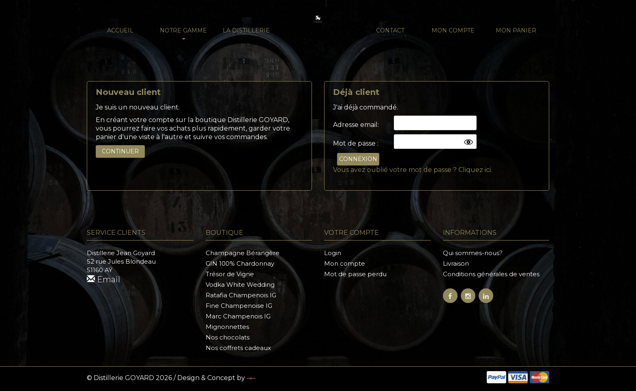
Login (332, 253)
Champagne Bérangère (242, 253)
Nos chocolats (227, 337)
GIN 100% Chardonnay (240, 263)
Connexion (358, 159)
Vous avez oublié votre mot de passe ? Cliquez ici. (412, 170)
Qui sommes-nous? (473, 253)
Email (103, 279)
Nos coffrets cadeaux (238, 348)
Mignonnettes (227, 327)
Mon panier (516, 30)
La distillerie (246, 30)
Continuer (120, 151)
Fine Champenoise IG (239, 305)
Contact (390, 30)
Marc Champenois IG (238, 316)
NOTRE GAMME (183, 33)
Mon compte (453, 30)
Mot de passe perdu (355, 274)
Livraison (456, 263)
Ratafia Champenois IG (241, 295)
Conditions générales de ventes (491, 274)
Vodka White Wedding (240, 284)
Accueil (120, 30)
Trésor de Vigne (230, 274)
